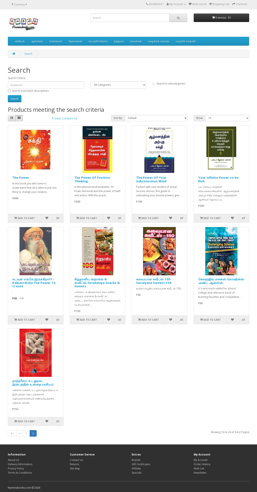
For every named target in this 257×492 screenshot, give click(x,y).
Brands (136, 460)
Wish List (199, 468)
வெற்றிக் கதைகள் (185, 41)
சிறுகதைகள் (75, 41)
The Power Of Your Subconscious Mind (151, 179)
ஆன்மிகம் (37, 41)
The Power (20, 177)
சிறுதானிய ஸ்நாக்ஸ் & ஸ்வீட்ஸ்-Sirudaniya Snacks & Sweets (97, 282)
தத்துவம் (119, 41)
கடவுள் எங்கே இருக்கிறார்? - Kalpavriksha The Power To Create (34, 282)
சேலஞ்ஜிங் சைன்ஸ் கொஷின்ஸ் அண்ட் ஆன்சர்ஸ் (221, 281)
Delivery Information (20, 464)
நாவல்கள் (136, 41)
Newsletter (200, 472)
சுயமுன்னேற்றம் (98, 41)
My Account (200, 460)
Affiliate (136, 468)
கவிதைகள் (55, 41)
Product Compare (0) (64, 118)
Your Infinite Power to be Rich (218, 179)
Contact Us (76, 460)
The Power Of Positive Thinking (92, 179)
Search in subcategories (168, 83)
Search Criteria (16, 78)
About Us (13, 460)
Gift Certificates (141, 464)
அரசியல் (19, 41)
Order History (202, 464)
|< (12, 433)
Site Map (75, 468)
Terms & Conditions (20, 472)
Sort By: (118, 118)
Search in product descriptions (28, 91)
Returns (74, 464)
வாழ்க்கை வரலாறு (158, 41)
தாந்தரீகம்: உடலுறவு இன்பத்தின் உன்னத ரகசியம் (33, 382)
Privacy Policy (16, 468)
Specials (136, 472)
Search (28, 54)
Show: (199, 118)
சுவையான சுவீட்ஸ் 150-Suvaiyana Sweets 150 (153, 281)
